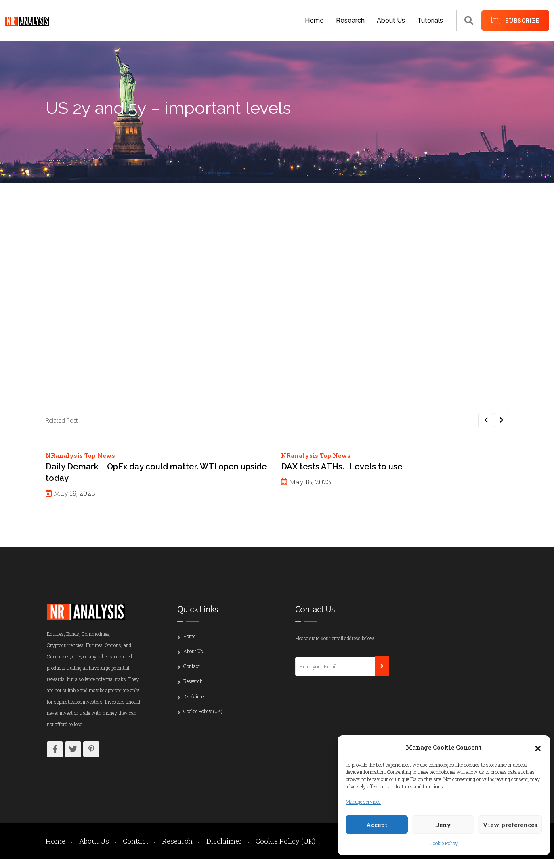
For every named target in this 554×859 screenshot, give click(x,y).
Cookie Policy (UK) (202, 711)
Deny (443, 825)
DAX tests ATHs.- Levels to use (342, 466)
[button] (538, 747)
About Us (391, 20)
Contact (191, 666)
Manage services (363, 801)
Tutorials (430, 20)
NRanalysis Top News (80, 455)
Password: (111, 304)
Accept (377, 825)
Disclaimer (194, 696)
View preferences (510, 825)
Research (350, 20)
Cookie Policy (444, 843)
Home (314, 20)
